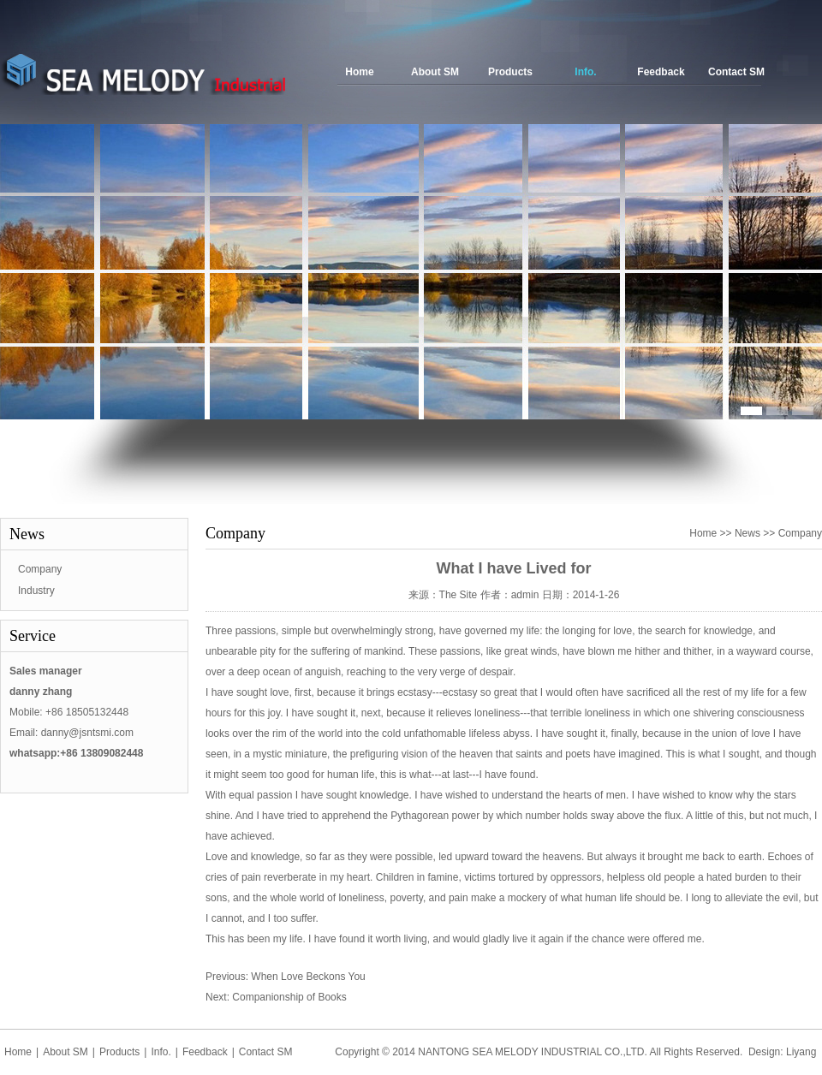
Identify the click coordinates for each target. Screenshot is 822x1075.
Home (359, 72)
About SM (435, 72)
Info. (585, 72)
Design (764, 1052)
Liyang (801, 1052)
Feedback (660, 72)
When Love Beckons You (308, 977)
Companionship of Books (289, 997)
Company (40, 569)
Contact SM (736, 72)
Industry (36, 591)
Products (510, 72)
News (747, 533)
